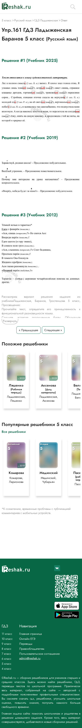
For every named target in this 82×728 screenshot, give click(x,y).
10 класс (7, 639)
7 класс (6, 654)
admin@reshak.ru (29, 658)
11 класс (7, 634)
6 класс (6, 659)
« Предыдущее (28, 330)
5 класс (6, 664)
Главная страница (30, 634)
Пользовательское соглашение (39, 654)
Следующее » (53, 330)
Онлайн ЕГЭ (27, 639)
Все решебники (14, 431)
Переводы (25, 644)
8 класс (6, 649)
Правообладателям (31, 649)
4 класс (6, 669)
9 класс (6, 644)
